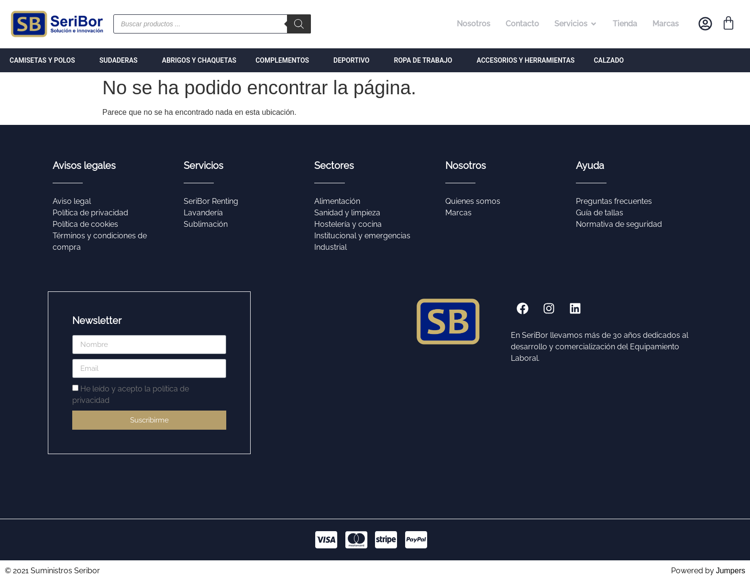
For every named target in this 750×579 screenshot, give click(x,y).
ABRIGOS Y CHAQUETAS (199, 60)
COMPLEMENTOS (284, 60)
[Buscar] (299, 23)
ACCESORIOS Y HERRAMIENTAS (525, 60)
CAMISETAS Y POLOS (45, 60)
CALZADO (609, 60)
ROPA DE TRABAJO (426, 60)
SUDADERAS (121, 60)
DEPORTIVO (354, 60)
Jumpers (730, 571)
